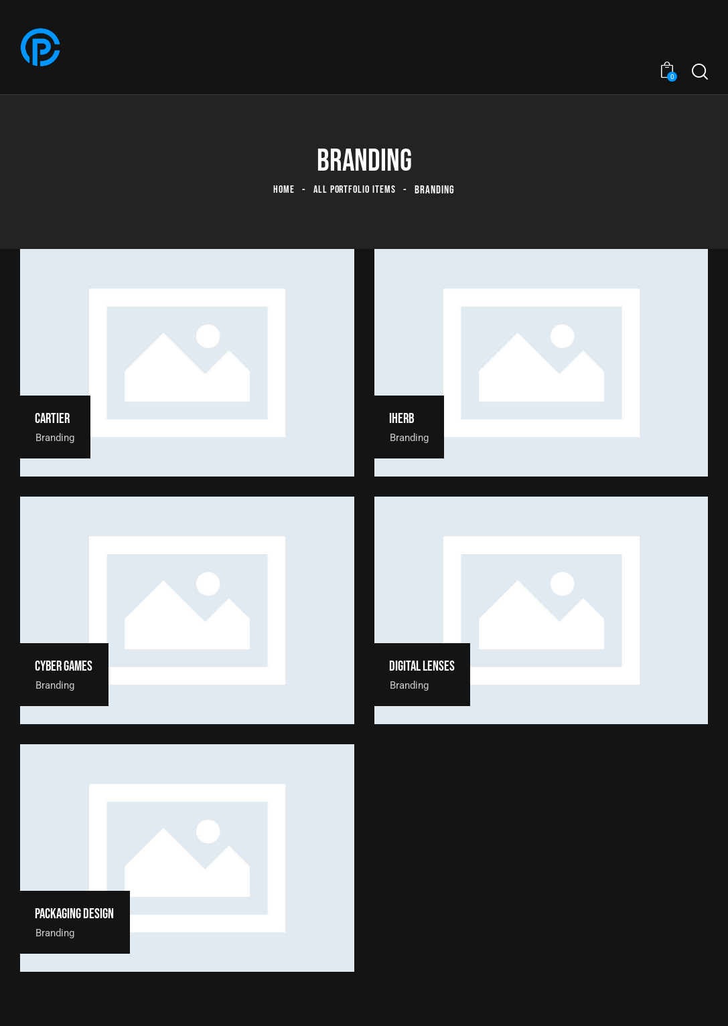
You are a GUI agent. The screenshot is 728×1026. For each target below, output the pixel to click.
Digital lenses (427, 666)
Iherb (405, 419)
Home (282, 190)
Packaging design (81, 914)
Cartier (57, 419)
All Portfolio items (354, 190)
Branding (58, 437)
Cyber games (70, 666)
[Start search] (699, 72)
